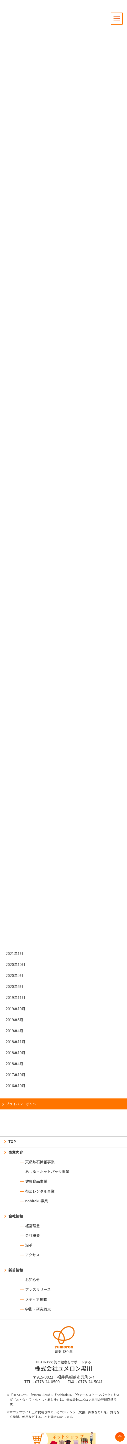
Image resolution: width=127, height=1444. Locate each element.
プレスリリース (38, 1289)
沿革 (29, 1245)
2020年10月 (15, 964)
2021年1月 (14, 953)
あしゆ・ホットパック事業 (47, 1171)
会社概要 (32, 1235)
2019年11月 (15, 997)
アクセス (32, 1254)
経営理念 (32, 1225)
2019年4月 (14, 1030)
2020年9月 (14, 975)
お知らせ (32, 1279)
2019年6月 (14, 1019)
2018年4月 (14, 1063)
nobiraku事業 (36, 1200)
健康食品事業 (36, 1181)
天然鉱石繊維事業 (40, 1161)
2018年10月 (15, 1052)
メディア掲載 (36, 1299)
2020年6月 (14, 986)
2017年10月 (15, 1074)
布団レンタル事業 (40, 1191)
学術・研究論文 (38, 1309)
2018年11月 (15, 1041)
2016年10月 (15, 1085)
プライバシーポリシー (23, 1103)
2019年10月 (15, 1008)
